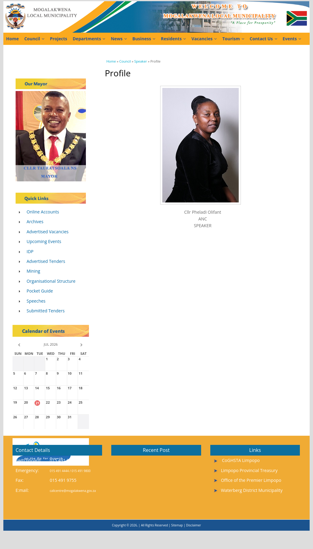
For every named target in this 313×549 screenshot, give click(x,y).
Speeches (36, 301)
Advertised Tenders (46, 261)
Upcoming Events (44, 241)
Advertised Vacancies (47, 232)
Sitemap (177, 525)
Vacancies (204, 39)
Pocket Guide (40, 291)
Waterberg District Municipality (252, 490)
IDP (30, 251)
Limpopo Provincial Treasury (249, 470)
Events (292, 39)
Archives (35, 221)
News (119, 39)
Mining (33, 271)
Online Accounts (43, 212)
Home (12, 39)
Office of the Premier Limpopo (251, 480)
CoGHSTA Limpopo (241, 460)
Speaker (140, 61)
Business (143, 39)
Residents (173, 39)
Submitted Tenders (45, 311)
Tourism (233, 39)
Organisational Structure (51, 281)
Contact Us (263, 39)
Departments (89, 39)
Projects (58, 39)
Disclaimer (193, 525)
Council (34, 39)
